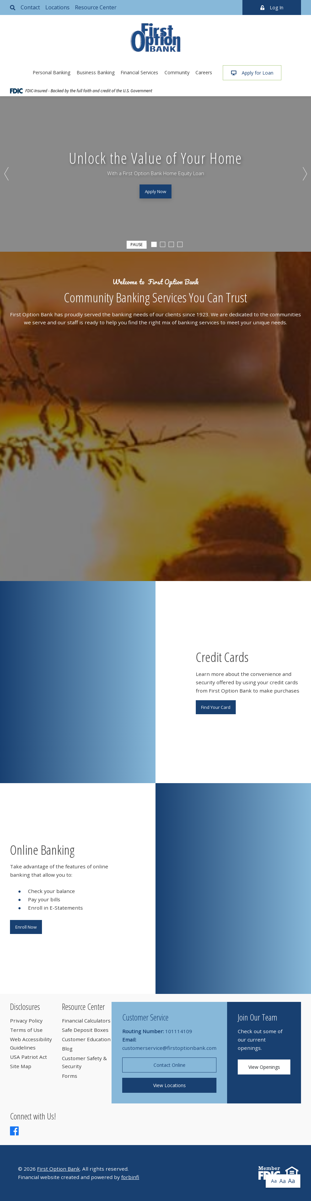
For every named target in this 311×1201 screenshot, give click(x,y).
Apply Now (155, 191)
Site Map (20, 1066)
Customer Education (86, 1039)
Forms (69, 1075)
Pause (136, 244)
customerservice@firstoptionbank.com (169, 1048)
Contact (30, 7)
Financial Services (139, 72)
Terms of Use (26, 1030)
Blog (67, 1048)
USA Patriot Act (28, 1056)
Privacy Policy (26, 1020)
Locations (57, 7)
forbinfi (130, 1177)
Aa (274, 1181)
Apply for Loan (252, 73)
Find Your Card (215, 707)
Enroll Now (26, 927)
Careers (203, 72)
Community (176, 72)
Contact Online (169, 1065)
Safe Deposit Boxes (85, 1030)
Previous (6, 173)
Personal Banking (51, 72)
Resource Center (96, 7)
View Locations (169, 1085)
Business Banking (96, 72)
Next (304, 173)
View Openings (264, 1067)
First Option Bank (58, 1168)
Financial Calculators (86, 1020)
